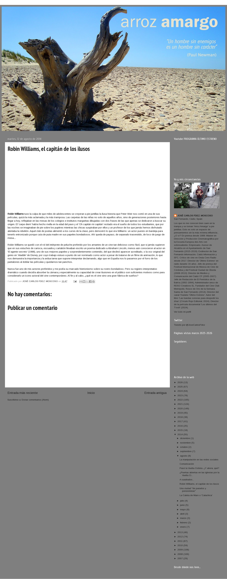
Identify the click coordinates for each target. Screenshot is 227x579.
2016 (180, 426)
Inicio (91, 393)
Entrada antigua (155, 393)
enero (183, 527)
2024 (180, 391)
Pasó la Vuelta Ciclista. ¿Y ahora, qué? (199, 468)
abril (182, 514)
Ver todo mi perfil (182, 312)
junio (182, 505)
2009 (180, 549)
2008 (180, 554)
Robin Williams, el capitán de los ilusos (199, 484)
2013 (180, 532)
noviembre (185, 442)
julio (182, 500)
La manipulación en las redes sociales (199, 459)
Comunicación (187, 464)
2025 (180, 386)
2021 (180, 404)
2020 (180, 408)
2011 (180, 541)
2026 (180, 382)
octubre (184, 447)
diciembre (185, 438)
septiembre (186, 451)
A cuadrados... (187, 479)
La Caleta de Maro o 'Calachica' (196, 495)
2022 (180, 400)
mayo (183, 509)
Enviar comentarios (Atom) (35, 400)
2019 (180, 413)
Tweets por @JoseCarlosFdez (189, 325)
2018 (180, 417)
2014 (180, 434)
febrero (184, 522)
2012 (180, 536)
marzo (183, 518)
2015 (180, 430)
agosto (184, 456)
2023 (180, 395)
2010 (180, 545)
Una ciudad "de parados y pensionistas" (193, 489)
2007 (180, 558)
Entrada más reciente (22, 393)
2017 (180, 421)
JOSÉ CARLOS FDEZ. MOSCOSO (195, 215)
